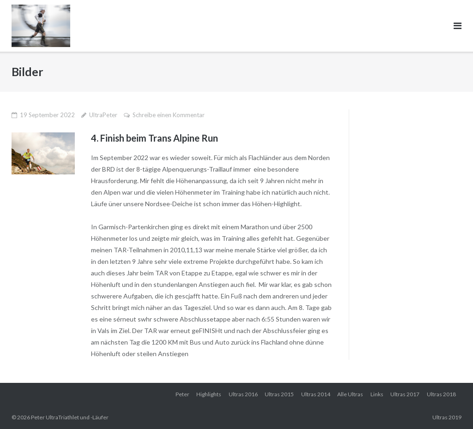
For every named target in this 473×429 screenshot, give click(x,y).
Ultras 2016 (243, 394)
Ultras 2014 (315, 394)
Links (376, 394)
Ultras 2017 (404, 394)
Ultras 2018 (441, 394)
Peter (182, 394)
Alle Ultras (350, 394)
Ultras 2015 (279, 394)
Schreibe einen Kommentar (169, 115)
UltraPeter (103, 115)
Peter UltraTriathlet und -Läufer (70, 417)
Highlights (208, 394)
